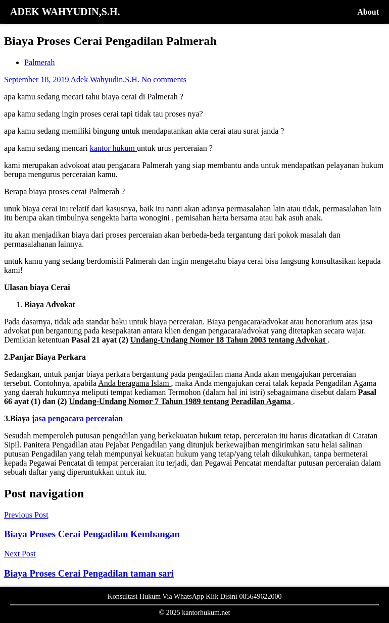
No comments (163, 79)
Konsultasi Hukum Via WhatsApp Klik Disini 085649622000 (195, 596)
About (368, 12)
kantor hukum (113, 148)
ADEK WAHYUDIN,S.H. (65, 11)
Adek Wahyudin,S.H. (106, 79)
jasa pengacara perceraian (77, 418)
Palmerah (39, 62)
